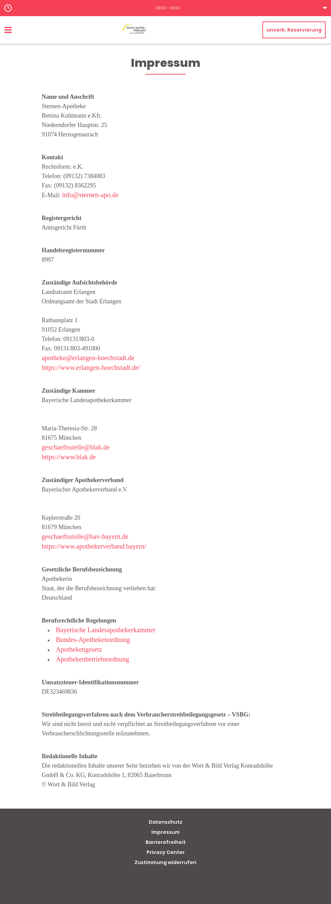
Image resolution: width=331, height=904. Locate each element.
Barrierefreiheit (166, 842)
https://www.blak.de (69, 457)
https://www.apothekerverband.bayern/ (94, 546)
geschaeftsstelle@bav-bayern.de (85, 536)
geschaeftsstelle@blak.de (76, 447)
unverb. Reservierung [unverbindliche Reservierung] (294, 30)
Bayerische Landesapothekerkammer (105, 630)
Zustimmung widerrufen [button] (165, 862)
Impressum (165, 832)
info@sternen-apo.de (90, 195)
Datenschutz (165, 822)
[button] (165, 8)
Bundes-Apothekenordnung (93, 639)
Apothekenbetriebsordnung (92, 659)
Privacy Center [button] (166, 852)
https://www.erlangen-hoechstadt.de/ (91, 367)
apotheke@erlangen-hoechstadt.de (88, 357)
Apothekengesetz (79, 649)
